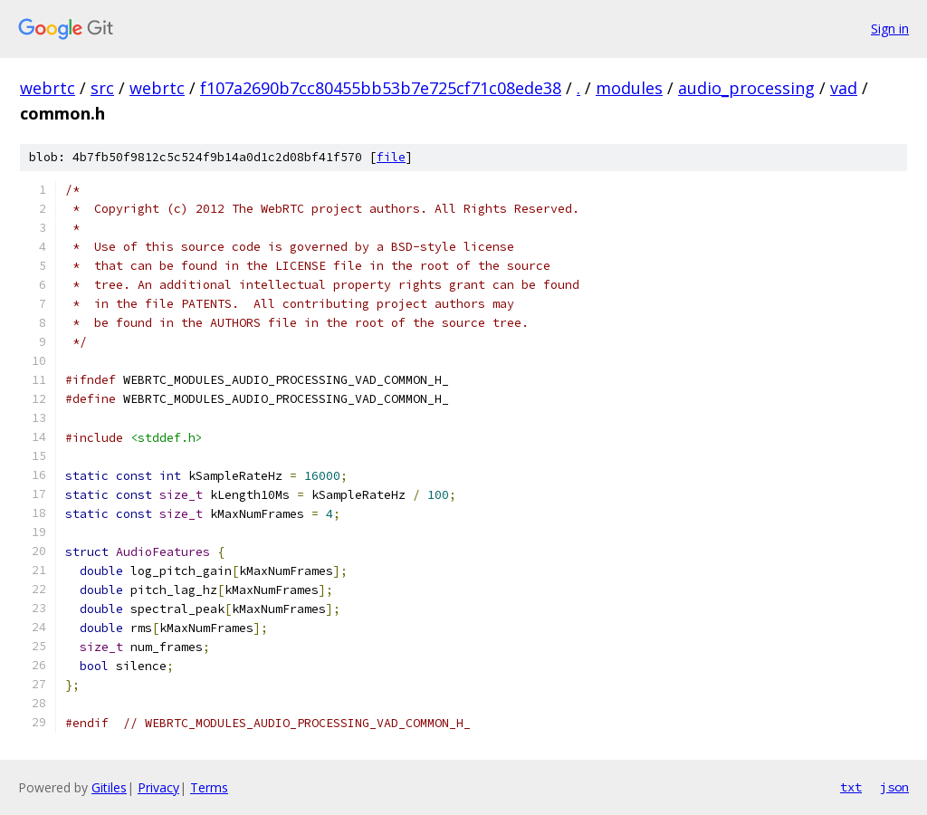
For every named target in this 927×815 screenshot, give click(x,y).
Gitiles (109, 787)
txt (851, 787)
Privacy (158, 787)
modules (629, 88)
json (894, 787)
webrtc (47, 88)
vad (843, 88)
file (391, 157)
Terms (209, 787)
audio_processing (746, 88)
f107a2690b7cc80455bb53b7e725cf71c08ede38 (380, 88)
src (102, 88)
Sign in (890, 28)
